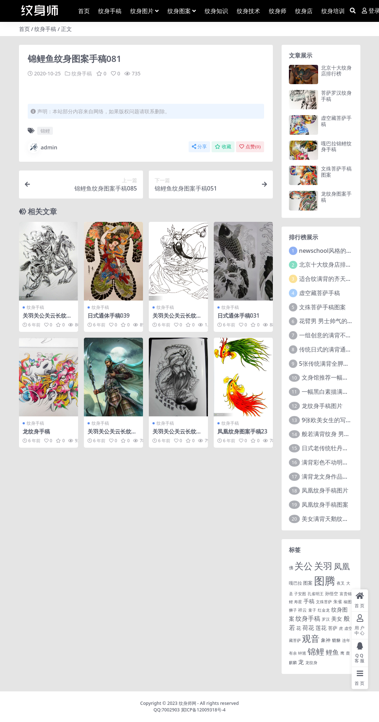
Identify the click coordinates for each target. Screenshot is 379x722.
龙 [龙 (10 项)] (301, 662)
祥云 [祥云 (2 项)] (302, 610)
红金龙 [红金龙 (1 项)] (324, 610)
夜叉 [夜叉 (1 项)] (341, 583)
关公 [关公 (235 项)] (303, 566)
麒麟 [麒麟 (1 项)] (293, 662)
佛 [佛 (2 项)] (291, 567)
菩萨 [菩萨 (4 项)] (332, 628)
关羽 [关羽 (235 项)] (323, 566)
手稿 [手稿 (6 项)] (308, 601)
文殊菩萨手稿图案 (336, 171)
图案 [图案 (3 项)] (308, 583)
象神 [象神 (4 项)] (325, 640)
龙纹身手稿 (36, 431)
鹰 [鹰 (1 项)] (342, 653)
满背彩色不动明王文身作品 (337, 462)
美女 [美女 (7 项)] (336, 618)
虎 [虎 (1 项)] (341, 628)
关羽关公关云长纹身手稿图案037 (177, 435)
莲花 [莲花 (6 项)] (321, 627)
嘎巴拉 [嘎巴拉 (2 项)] (295, 583)
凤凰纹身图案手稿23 (242, 431)
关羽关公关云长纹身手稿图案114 (47, 319)
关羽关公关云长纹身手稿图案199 (112, 435)
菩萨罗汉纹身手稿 (336, 95)
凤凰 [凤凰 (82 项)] (342, 566)
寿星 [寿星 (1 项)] (298, 601)
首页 (24, 28)
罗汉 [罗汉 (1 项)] (326, 619)
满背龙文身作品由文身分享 (337, 476)
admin (43, 147)
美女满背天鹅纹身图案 (331, 519)
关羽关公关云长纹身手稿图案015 (177, 319)
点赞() (249, 146)
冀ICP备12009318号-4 (203, 710)
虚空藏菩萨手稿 (336, 120)
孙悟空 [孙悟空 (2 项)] (331, 593)
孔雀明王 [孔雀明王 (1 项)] (316, 593)
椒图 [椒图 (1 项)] (348, 601)
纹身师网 (187, 703)
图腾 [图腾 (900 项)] (324, 580)
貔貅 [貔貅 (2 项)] (336, 640)
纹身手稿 (45, 28)
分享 (199, 146)
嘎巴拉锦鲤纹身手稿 (336, 146)
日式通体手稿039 (109, 315)
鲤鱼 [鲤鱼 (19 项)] (332, 652)
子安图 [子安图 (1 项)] (300, 593)
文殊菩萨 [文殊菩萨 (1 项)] (324, 601)
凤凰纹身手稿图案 (325, 505)
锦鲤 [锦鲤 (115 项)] (316, 651)
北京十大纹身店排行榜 (336, 70)
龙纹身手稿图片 (322, 406)
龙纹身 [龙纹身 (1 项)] (311, 662)
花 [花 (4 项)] (298, 628)
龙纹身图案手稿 (336, 196)
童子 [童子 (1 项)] (312, 610)
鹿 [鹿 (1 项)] (348, 653)
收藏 (223, 146)
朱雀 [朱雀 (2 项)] (337, 601)
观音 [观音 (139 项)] (311, 638)
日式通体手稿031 (238, 315)
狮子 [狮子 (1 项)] (293, 610)
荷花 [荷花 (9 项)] (308, 628)
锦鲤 (45, 130)
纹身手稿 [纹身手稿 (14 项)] (307, 618)
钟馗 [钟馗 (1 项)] (302, 653)
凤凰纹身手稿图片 (325, 490)
